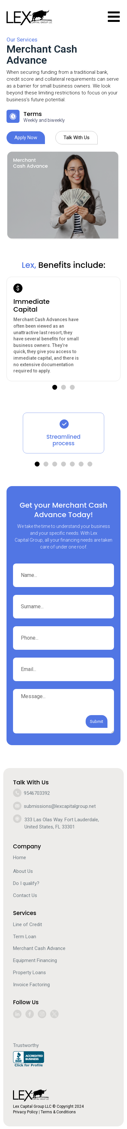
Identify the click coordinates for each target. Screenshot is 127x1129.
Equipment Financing (35, 960)
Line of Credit (27, 924)
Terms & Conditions (58, 1112)
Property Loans (29, 972)
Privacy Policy (25, 1112)
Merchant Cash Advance (39, 948)
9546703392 (37, 793)
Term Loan (24, 937)
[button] (54, 387)
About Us (23, 871)
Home (19, 857)
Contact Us (25, 895)
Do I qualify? (26, 883)
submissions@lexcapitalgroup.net (60, 806)
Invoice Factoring (31, 985)
